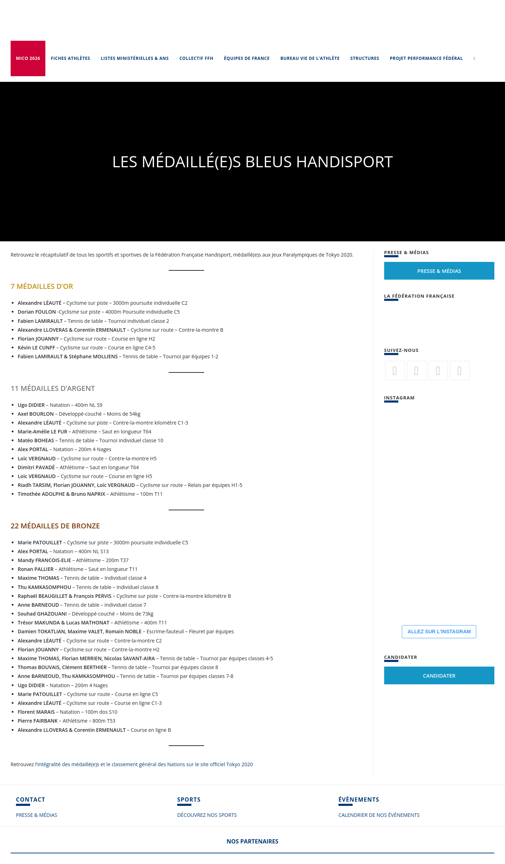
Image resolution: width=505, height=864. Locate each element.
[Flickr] (438, 370)
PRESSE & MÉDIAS (36, 815)
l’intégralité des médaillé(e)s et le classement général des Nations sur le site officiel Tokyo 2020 (144, 764)
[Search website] (474, 58)
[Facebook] (416, 370)
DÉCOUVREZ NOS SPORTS (207, 815)
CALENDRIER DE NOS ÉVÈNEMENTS (379, 815)
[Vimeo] (460, 370)
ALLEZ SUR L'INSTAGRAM (439, 631)
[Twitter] (395, 370)
